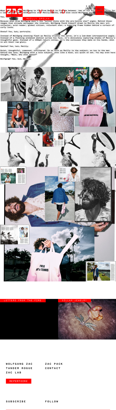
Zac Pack (54, 363)
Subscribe (16, 401)
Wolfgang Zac (19, 363)
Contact (53, 368)
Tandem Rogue (19, 368)
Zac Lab (14, 372)
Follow (51, 401)
